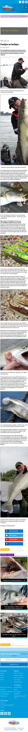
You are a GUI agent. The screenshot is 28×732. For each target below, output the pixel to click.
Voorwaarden (21, 728)
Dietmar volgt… (6, 16)
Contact (2, 707)
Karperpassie (3, 696)
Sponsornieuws (18, 687)
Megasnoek (17, 694)
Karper (2, 675)
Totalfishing (13, 728)
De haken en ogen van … (6, 687)
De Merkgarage (13, 729)
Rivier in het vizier (18, 673)
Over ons (2, 703)
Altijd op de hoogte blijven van (14, 655)
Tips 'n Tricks (17, 680)
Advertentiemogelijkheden (7, 705)
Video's (16, 689)
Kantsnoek (3, 689)
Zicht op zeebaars (18, 675)
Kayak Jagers (17, 691)
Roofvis (2, 673)
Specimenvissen (18, 682)
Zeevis (2, 677)
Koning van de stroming (6, 691)
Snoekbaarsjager (4, 694)
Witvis (2, 680)
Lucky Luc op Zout (18, 677)
